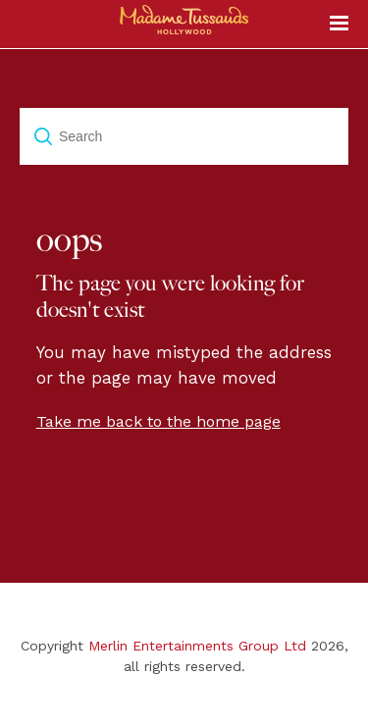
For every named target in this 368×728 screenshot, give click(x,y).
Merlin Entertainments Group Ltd (197, 645)
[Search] (184, 136)
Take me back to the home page (158, 421)
